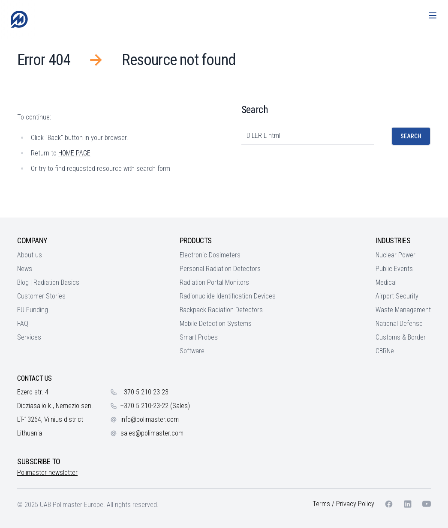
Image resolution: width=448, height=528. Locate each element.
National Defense (399, 323)
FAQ (22, 323)
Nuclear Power (395, 255)
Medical (386, 282)
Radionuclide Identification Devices (228, 296)
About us (29, 255)
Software (192, 351)
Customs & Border (401, 337)
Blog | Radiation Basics (48, 282)
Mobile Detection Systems (216, 323)
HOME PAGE (74, 153)
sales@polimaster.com (151, 433)
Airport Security (397, 296)
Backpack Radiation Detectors (221, 310)
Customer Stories (41, 296)
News (24, 269)
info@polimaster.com (149, 419)
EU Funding (32, 310)
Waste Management (403, 310)
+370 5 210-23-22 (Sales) (155, 406)
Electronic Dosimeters (210, 255)
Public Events (394, 269)
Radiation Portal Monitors (214, 282)
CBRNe (385, 351)
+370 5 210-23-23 (144, 392)
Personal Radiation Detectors (220, 269)
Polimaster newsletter (47, 472)
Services (29, 337)
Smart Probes (199, 337)
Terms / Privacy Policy (343, 504)
